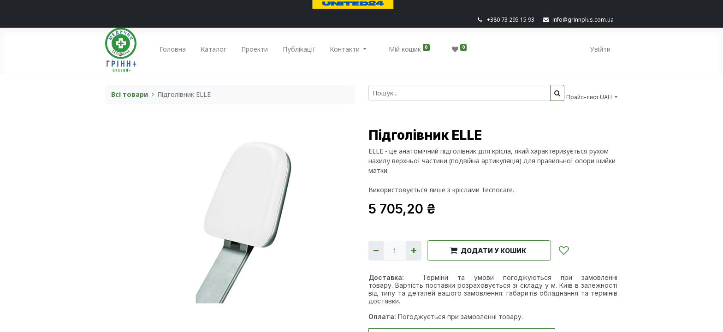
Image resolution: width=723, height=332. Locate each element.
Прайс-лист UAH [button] (589, 97)
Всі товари (129, 94)
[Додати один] (413, 251)
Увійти (600, 49)
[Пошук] (557, 93)
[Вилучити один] (376, 251)
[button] (489, 250)
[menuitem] (173, 51)
